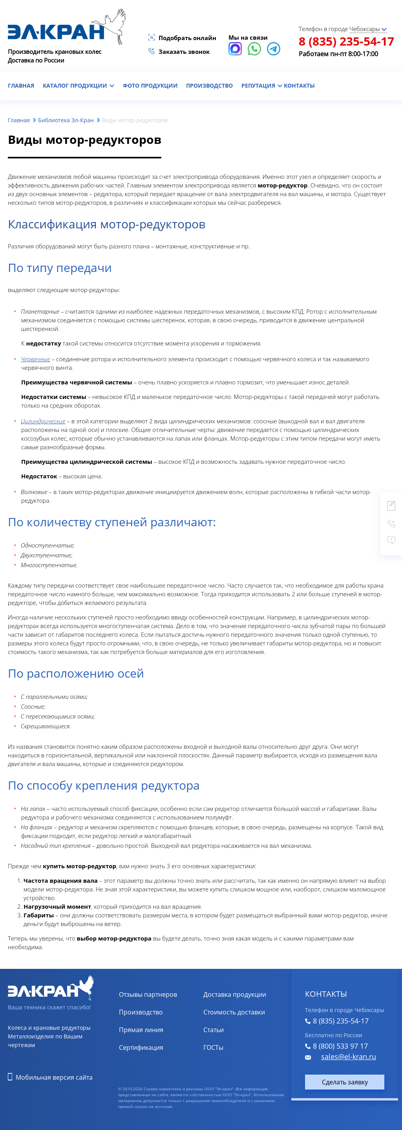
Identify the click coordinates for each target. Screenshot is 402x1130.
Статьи (213, 1029)
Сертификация (141, 1047)
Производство (209, 85)
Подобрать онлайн (187, 38)
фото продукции (150, 85)
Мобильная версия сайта (54, 1077)
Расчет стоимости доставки (244, 1012)
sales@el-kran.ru (348, 1056)
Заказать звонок (184, 51)
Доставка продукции (234, 994)
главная (21, 85)
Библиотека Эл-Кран (66, 120)
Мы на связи (248, 37)
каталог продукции (78, 85)
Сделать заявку (345, 1082)
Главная (19, 120)
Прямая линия (141, 1029)
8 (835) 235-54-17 (346, 41)
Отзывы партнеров (148, 994)
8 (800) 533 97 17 (340, 1046)
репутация (261, 85)
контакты (299, 85)
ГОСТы (213, 1047)
